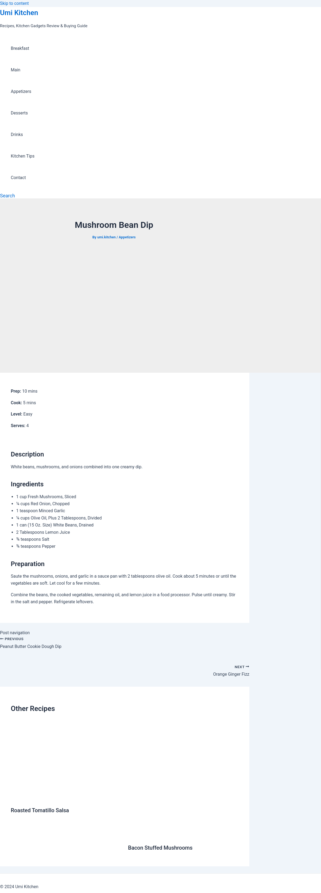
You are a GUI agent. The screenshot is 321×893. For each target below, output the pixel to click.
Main (15, 69)
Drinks (17, 134)
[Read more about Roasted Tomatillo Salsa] (66, 797)
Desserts (19, 113)
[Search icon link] (7, 195)
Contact (18, 177)
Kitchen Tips (22, 156)
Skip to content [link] (14, 3)
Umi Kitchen (19, 13)
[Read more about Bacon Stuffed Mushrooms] (183, 834)
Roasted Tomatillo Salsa (40, 810)
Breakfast (20, 48)
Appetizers (21, 91)
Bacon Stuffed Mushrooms (160, 848)
